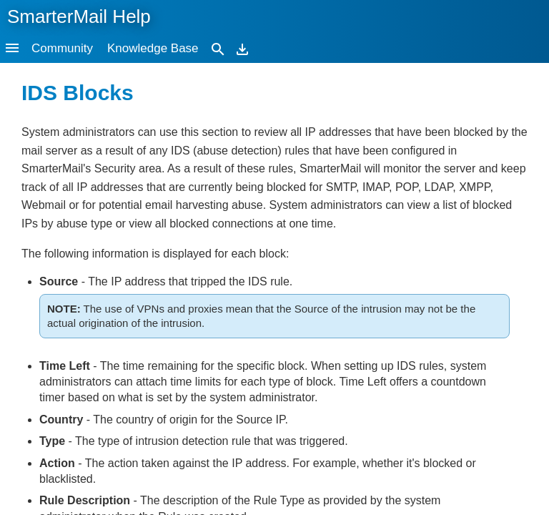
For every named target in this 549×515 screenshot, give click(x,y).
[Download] (242, 48)
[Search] (218, 48)
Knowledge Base (153, 48)
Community (62, 48)
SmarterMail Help (79, 16)
